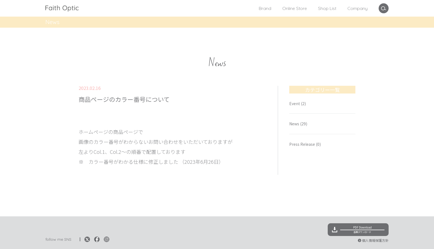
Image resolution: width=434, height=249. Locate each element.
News (84, 112)
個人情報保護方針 (375, 240)
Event (297, 103)
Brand (265, 8)
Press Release (305, 144)
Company (357, 8)
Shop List (327, 8)
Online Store (294, 8)
